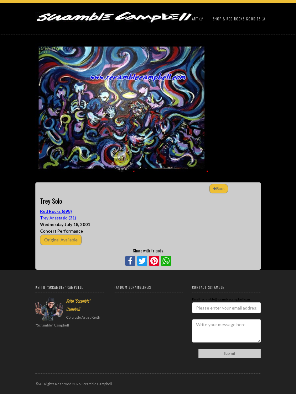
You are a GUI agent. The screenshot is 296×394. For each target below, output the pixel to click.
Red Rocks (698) (56, 211)
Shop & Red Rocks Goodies (239, 18)
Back (219, 188)
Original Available (61, 239)
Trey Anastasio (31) (58, 217)
